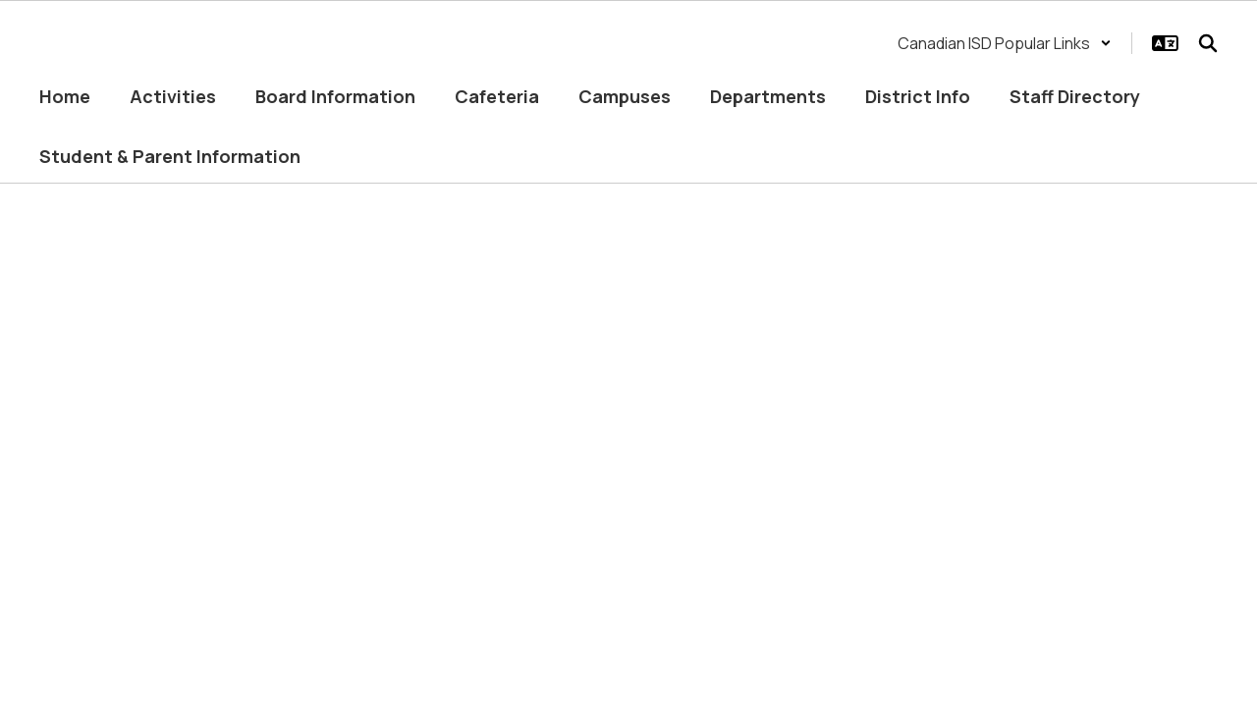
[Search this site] (1208, 43)
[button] (1005, 43)
